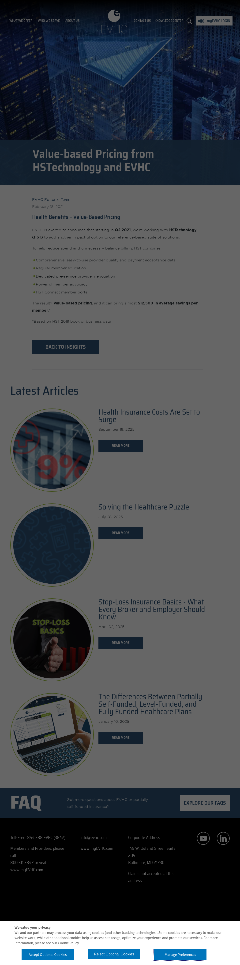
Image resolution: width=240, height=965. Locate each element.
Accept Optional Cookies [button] (48, 954)
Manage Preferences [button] (180, 954)
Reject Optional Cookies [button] (114, 954)
